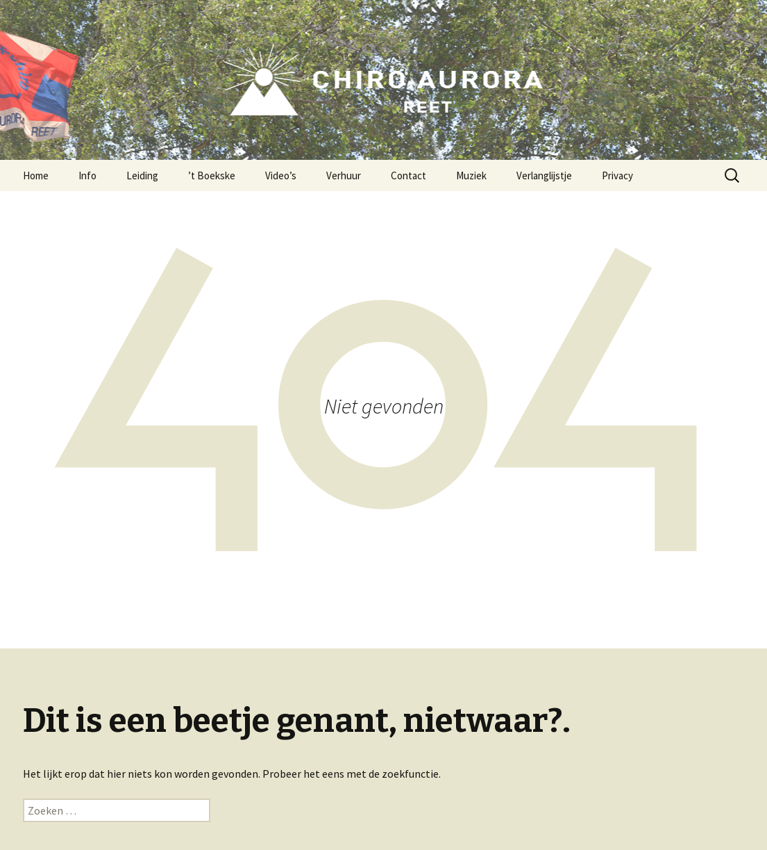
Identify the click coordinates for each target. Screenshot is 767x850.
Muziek (471, 175)
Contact (408, 175)
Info (87, 175)
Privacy (617, 175)
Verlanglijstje (544, 175)
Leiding (142, 175)
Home (36, 175)
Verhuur (343, 175)
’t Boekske (211, 175)
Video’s (280, 175)
